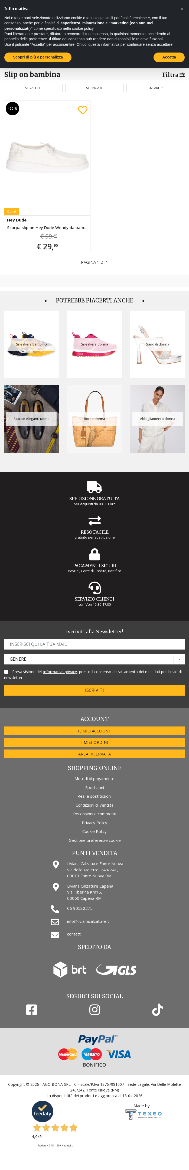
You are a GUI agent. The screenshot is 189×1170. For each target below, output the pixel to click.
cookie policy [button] (82, 28)
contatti (74, 934)
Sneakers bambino (31, 344)
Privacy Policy (94, 822)
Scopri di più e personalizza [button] (38, 57)
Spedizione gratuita (94, 498)
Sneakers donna (94, 344)
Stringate (94, 88)
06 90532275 (80, 908)
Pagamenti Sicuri (94, 565)
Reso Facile (95, 532)
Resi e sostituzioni (94, 796)
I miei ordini (94, 742)
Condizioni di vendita (94, 805)
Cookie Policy (94, 831)
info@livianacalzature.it (88, 921)
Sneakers (155, 88)
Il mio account (94, 731)
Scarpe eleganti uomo (32, 418)
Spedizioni (94, 787)
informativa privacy (60, 671)
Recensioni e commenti (94, 813)
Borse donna (94, 418)
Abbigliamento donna (157, 418)
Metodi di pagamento (94, 778)
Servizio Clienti (94, 599)
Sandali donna (157, 344)
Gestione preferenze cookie (95, 840)
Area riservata (94, 754)
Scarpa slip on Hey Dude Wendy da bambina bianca (48, 227)
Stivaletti (33, 88)
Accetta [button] (169, 57)
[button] (182, 8)
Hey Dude (17, 220)
